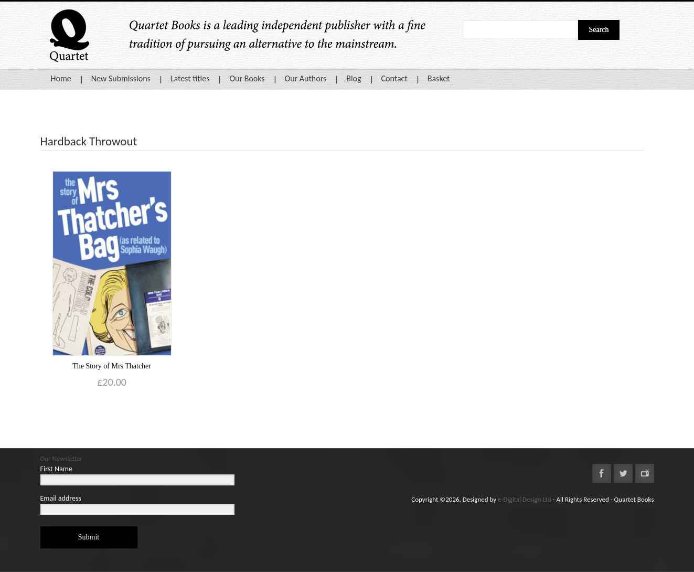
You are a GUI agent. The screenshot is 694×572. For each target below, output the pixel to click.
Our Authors (306, 78)
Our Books (246, 78)
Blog (353, 78)
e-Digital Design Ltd (524, 499)
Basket (439, 78)
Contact (394, 78)
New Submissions (121, 78)
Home (61, 78)
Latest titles (190, 78)
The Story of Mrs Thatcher (111, 366)
